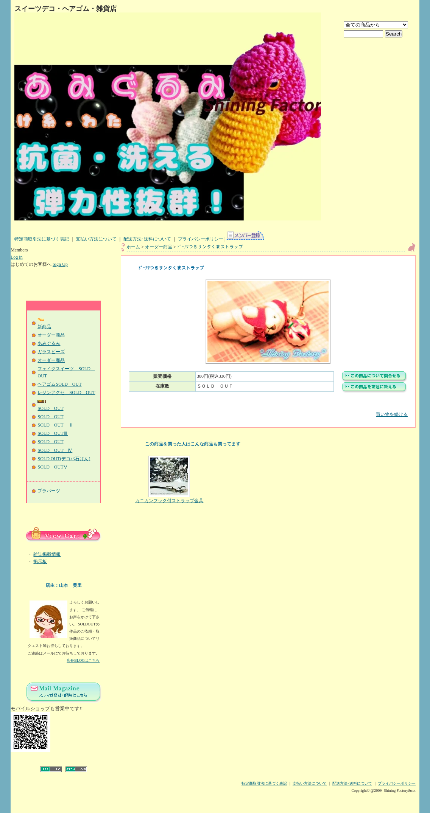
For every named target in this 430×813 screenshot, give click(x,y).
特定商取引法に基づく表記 (41, 239)
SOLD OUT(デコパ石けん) (63, 458)
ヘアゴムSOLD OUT (59, 384)
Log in (17, 257)
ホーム (133, 247)
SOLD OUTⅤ (52, 467)
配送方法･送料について (147, 239)
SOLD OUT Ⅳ (54, 450)
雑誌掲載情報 (47, 554)
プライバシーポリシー (200, 239)
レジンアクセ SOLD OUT (66, 392)
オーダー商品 (51, 335)
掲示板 (40, 561)
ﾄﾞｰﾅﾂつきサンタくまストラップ (210, 247)
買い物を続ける (268, 409)
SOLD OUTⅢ (52, 433)
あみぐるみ (48, 343)
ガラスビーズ (51, 351)
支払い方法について (96, 239)
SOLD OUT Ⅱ (55, 425)
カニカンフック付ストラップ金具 (169, 479)
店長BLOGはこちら (83, 660)
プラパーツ (48, 490)
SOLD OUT (50, 416)
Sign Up (60, 264)
